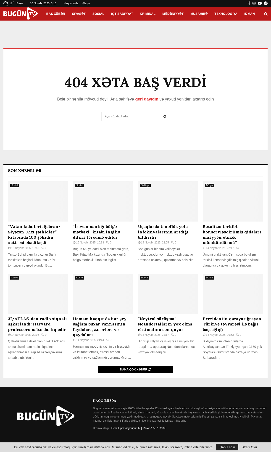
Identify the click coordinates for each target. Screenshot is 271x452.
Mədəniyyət (173, 14)
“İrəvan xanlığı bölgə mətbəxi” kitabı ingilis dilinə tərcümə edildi (96, 232)
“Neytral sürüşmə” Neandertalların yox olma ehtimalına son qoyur (165, 324)
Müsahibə (199, 14)
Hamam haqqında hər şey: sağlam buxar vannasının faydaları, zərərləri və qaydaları (100, 326)
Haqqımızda (71, 3)
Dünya (209, 185)
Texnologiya (225, 14)
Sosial (98, 14)
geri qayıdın (146, 99)
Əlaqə (86, 3)
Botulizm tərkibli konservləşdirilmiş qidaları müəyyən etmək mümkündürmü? (232, 234)
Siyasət (78, 14)
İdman (249, 14)
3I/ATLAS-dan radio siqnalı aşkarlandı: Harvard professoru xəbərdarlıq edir (37, 324)
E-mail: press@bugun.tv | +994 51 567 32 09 (138, 428)
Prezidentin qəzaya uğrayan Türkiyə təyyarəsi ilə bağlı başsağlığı (232, 324)
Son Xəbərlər (25, 170)
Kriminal (147, 14)
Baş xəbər (55, 14)
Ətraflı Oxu (249, 447)
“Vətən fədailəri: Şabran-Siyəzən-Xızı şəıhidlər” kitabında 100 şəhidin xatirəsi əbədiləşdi (34, 234)
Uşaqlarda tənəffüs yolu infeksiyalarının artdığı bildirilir (163, 232)
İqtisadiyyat (122, 14)
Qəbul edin (227, 447)
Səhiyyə (145, 185)
